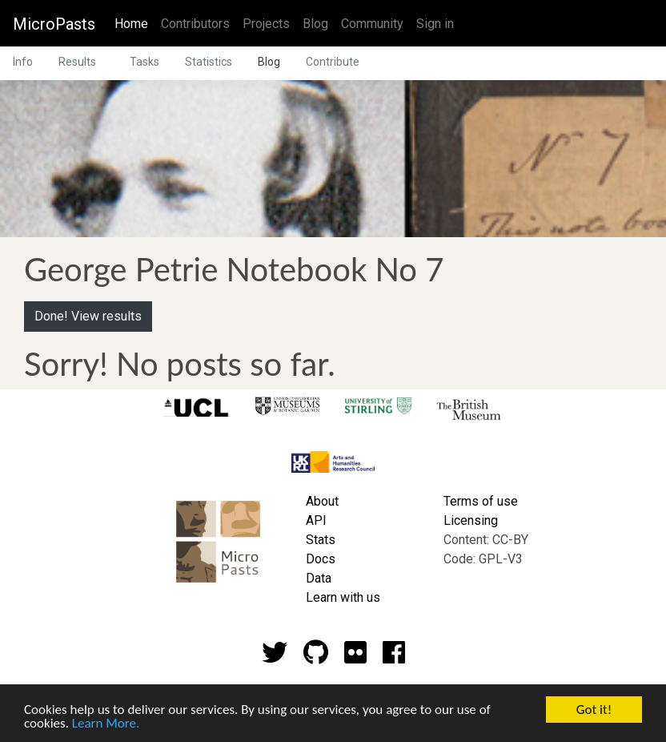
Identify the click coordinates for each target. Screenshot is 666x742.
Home (134, 22)
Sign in (435, 23)
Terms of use (480, 501)
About (322, 501)
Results (77, 61)
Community (372, 23)
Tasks (144, 61)
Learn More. (105, 724)
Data (318, 578)
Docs (320, 559)
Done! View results (88, 316)
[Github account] (316, 657)
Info (23, 61)
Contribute (332, 61)
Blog (315, 23)
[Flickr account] (355, 657)
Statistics (208, 61)
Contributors (195, 23)
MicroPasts (54, 24)
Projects (266, 23)
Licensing (470, 520)
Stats (320, 539)
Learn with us (343, 597)
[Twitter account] (274, 657)
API (316, 520)
